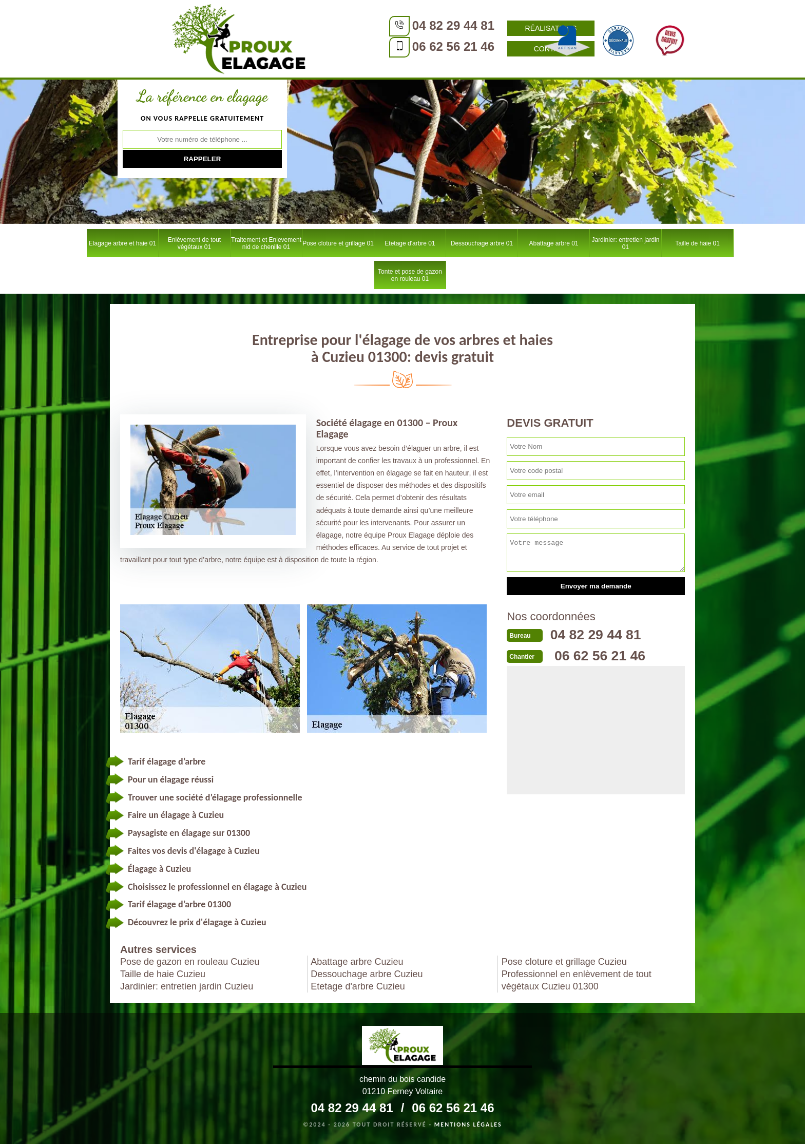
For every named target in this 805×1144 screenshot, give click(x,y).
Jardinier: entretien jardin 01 (625, 243)
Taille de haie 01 (697, 243)
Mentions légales (468, 1124)
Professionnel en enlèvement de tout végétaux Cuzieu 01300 (576, 980)
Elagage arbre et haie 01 (122, 243)
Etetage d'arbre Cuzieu (358, 986)
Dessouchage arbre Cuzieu (367, 974)
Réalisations (446, 28)
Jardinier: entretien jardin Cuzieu (186, 986)
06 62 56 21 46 (349, 46)
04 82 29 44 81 (349, 25)
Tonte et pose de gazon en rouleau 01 (410, 275)
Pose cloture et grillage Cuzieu (564, 962)
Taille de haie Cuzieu (162, 974)
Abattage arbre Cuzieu (357, 962)
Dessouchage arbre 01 (482, 243)
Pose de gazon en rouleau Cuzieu (189, 962)
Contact (446, 49)
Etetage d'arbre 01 (410, 243)
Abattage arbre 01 (553, 243)
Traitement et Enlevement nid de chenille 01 (266, 243)
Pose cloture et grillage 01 (338, 243)
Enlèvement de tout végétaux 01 (194, 243)
